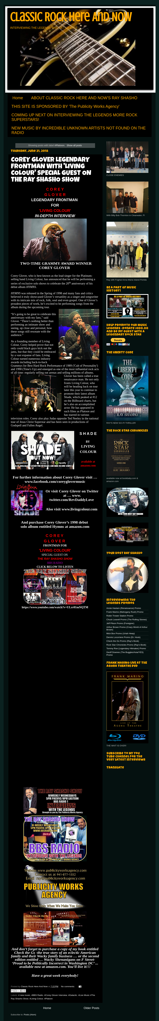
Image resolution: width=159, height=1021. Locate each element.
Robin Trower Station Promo (119, 616)
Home (17, 98)
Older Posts (91, 1008)
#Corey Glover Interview (55, 995)
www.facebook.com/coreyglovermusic (55, 481)
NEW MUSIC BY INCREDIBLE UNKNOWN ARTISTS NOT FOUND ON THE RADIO (79, 130)
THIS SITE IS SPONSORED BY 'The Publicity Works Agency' (65, 106)
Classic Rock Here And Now (71, 17)
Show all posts (74, 145)
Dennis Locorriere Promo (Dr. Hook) (123, 637)
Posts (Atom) (30, 1014)
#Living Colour (36, 998)
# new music (24, 995)
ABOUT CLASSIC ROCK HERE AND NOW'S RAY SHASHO (84, 98)
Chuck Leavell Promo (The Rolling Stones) (126, 619)
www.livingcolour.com (79, 509)
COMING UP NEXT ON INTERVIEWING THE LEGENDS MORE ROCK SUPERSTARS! (74, 117)
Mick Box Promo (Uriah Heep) (120, 633)
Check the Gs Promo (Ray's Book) (122, 641)
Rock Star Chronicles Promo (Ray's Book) (126, 645)
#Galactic (72, 995)
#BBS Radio (37, 995)
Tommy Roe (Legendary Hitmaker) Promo (126, 648)
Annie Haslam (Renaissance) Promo (123, 608)
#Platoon (48, 998)
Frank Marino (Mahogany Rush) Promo (124, 612)
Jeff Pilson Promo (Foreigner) (120, 623)
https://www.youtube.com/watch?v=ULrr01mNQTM (55, 607)
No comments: (68, 986)
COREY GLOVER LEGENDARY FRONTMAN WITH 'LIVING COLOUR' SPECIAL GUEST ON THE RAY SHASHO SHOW (51, 170)
